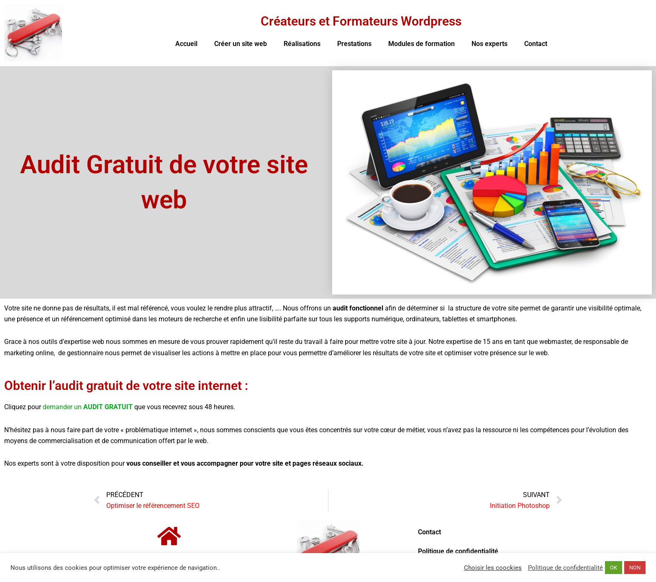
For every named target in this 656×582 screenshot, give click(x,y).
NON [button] (635, 567)
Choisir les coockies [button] (493, 568)
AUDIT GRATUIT (108, 407)
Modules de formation (421, 44)
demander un (63, 407)
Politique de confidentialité (458, 551)
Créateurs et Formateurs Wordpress (361, 21)
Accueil (186, 44)
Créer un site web (240, 44)
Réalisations (302, 44)
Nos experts (489, 44)
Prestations (354, 44)
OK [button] (613, 567)
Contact (535, 44)
